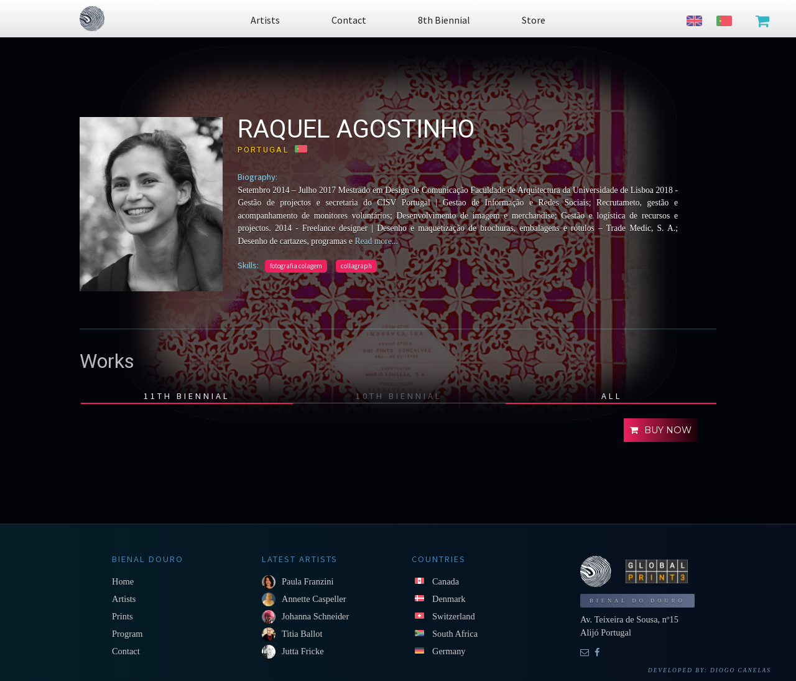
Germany (449, 651)
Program (127, 634)
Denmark (449, 599)
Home (123, 581)
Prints (122, 616)
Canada (445, 581)
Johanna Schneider (315, 616)
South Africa (455, 634)
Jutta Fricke (303, 651)
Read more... (375, 241)
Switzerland (453, 616)
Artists (124, 599)
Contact (126, 651)
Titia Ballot (302, 634)
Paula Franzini (308, 581)
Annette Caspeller (314, 599)
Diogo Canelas (740, 670)
